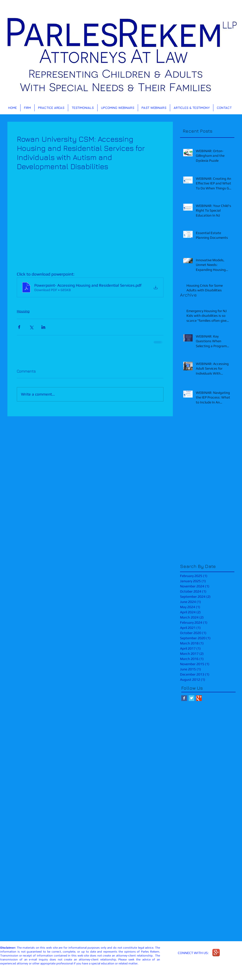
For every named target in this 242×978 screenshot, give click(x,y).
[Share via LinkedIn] (43, 327)
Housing (23, 311)
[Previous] (28, 57)
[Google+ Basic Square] (199, 698)
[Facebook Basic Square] (184, 698)
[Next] (214, 57)
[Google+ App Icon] (216, 952)
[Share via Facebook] (19, 327)
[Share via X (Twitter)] (31, 327)
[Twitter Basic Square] (191, 698)
